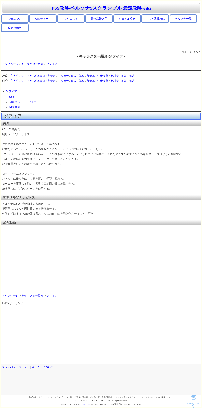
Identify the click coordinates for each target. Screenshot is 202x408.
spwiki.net (86, 404)
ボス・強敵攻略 (155, 18)
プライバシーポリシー (15, 367)
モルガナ (63, 75)
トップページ (10, 63)
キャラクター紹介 (32, 63)
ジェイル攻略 (127, 18)
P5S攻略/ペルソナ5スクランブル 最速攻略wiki (101, 8)
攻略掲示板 (15, 27)
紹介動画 (14, 107)
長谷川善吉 (128, 75)
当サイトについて (42, 367)
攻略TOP (14, 18)
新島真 (91, 75)
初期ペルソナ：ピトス (23, 102)
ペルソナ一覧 (183, 18)
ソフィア (51, 63)
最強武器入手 (99, 18)
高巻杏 (51, 75)
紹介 (12, 97)
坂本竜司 (39, 75)
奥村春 (114, 75)
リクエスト (71, 18)
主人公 (14, 75)
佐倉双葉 (102, 75)
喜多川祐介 (78, 75)
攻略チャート (43, 18)
